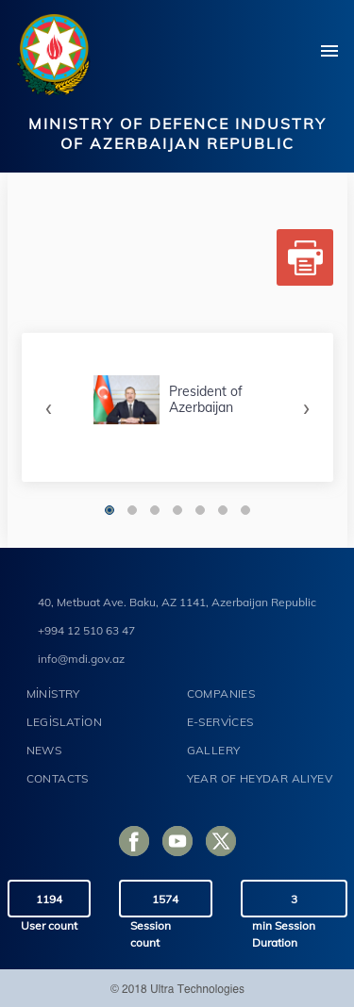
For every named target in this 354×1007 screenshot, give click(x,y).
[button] (109, 510)
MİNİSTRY (53, 693)
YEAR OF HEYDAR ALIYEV (259, 778)
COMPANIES (221, 693)
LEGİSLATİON (64, 722)
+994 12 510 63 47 (86, 630)
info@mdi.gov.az (81, 659)
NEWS (44, 750)
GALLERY (214, 750)
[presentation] (48, 407)
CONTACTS (57, 778)
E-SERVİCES (220, 722)
